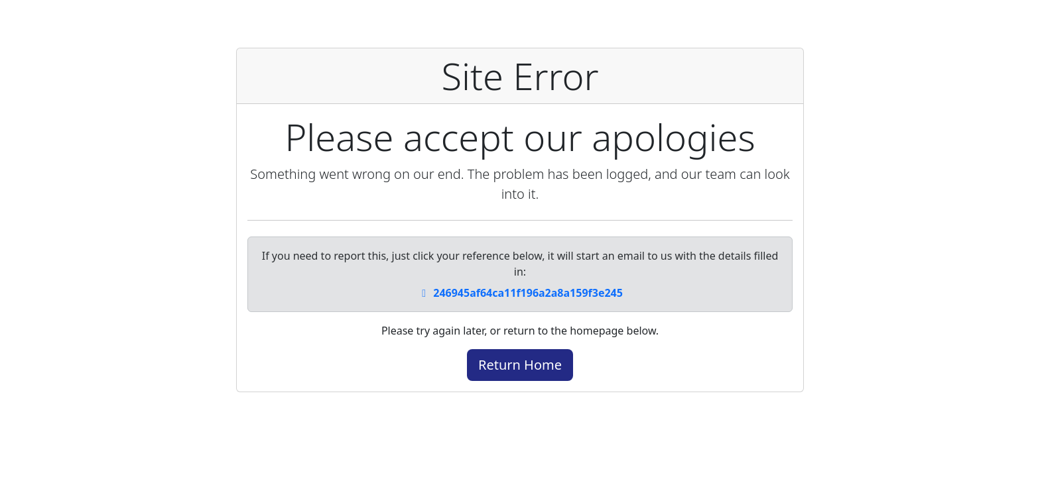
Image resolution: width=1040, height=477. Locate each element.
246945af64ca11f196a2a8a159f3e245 (520, 293)
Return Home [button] (520, 365)
